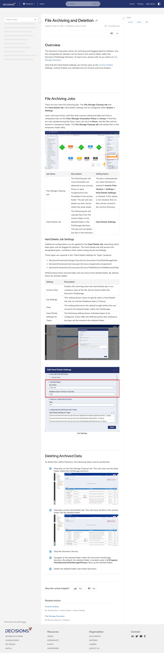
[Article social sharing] (111, 33)
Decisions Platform (14, 636)
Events (50, 644)
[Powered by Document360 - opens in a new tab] (15, 622)
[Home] (42, 4)
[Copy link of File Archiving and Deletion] (96, 21)
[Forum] (132, 4)
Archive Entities (106, 65)
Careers (92, 644)
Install (8, 648)
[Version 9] (29, 4)
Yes (78, 588)
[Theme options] (159, 4)
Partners (93, 640)
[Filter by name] (21, 19)
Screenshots (53, 640)
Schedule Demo (12, 640)
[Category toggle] (41, 21)
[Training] (140, 4)
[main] (82, 319)
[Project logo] (9, 4)
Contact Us (94, 648)
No (91, 588)
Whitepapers (53, 648)
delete (139, 22)
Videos (50, 636)
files (146, 22)
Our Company (95, 636)
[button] (83, 3)
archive (130, 22)
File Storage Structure (55, 616)
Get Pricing (10, 644)
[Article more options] (117, 33)
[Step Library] (150, 4)
